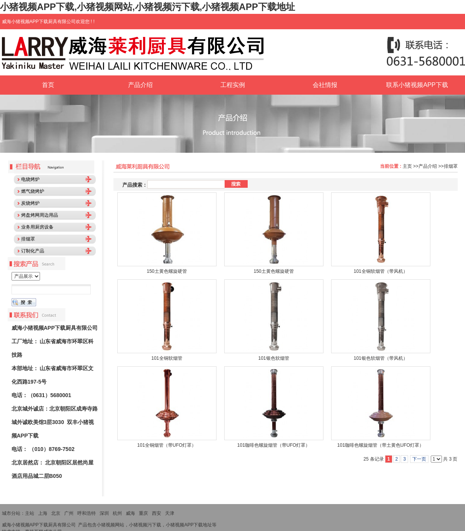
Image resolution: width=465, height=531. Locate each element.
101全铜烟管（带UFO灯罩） (166, 445)
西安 (156, 513)
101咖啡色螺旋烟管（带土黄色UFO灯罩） (380, 445)
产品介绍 (427, 166)
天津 (169, 513)
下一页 (419, 459)
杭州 (117, 513)
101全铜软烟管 (166, 358)
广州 (68, 513)
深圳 (104, 513)
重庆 (143, 513)
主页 (407, 166)
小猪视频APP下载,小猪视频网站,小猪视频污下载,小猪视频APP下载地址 (147, 7)
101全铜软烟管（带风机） (380, 271)
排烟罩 (451, 166)
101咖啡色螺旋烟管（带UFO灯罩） (273, 445)
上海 (42, 513)
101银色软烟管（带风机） (380, 358)
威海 (130, 513)
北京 (55, 513)
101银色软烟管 (273, 358)
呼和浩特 (86, 513)
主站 (29, 513)
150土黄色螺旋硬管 (167, 271)
